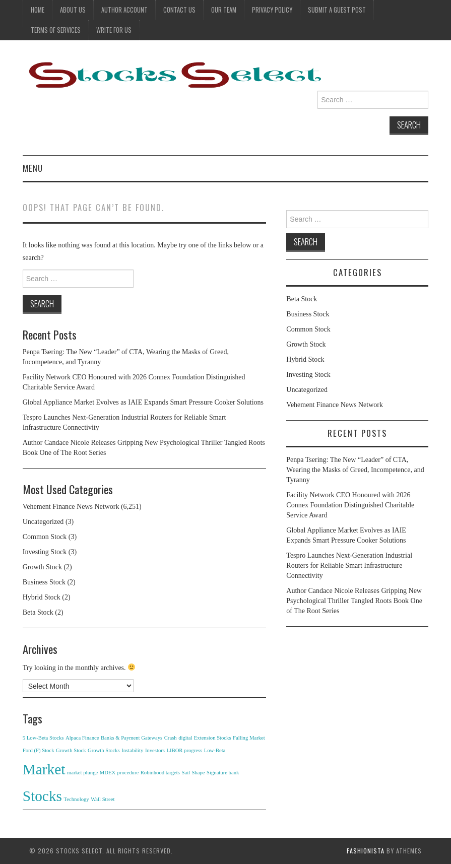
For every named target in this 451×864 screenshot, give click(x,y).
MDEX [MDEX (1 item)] (107, 772)
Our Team (223, 10)
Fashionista (365, 850)
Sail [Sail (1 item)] (185, 772)
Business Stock (44, 582)
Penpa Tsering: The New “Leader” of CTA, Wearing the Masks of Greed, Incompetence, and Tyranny (355, 470)
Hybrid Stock (41, 597)
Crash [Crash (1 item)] (170, 738)
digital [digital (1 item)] (185, 738)
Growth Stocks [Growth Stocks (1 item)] (104, 750)
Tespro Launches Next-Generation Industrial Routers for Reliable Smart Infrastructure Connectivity (349, 565)
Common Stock (45, 537)
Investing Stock (45, 552)
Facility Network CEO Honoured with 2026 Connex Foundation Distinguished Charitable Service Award (350, 505)
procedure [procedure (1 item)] (128, 772)
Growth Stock (42, 567)
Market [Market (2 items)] (44, 769)
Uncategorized (43, 521)
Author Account (124, 10)
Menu (33, 168)
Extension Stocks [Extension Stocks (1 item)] (212, 738)
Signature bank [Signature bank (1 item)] (223, 772)
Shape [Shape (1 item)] (198, 772)
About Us (73, 10)
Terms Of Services (56, 30)
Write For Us (114, 30)
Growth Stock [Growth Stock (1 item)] (71, 750)
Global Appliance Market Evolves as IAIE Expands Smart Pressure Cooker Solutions (143, 402)
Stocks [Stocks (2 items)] (42, 796)
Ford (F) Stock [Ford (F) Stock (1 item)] (38, 750)
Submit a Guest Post (337, 10)
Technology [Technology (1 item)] (76, 799)
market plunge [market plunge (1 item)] (82, 772)
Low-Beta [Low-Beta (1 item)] (215, 750)
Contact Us (179, 10)
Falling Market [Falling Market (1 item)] (249, 738)
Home (37, 10)
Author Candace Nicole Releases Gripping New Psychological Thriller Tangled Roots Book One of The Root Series (354, 601)
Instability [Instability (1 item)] (132, 750)
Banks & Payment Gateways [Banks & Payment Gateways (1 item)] (131, 738)
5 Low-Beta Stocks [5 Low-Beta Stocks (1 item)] (43, 738)
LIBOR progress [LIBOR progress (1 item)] (184, 750)
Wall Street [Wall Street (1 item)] (102, 799)
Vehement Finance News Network (71, 506)
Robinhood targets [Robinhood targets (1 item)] (160, 772)
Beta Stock (38, 612)
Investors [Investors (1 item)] (155, 750)
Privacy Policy (272, 10)
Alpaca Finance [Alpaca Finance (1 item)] (82, 738)
